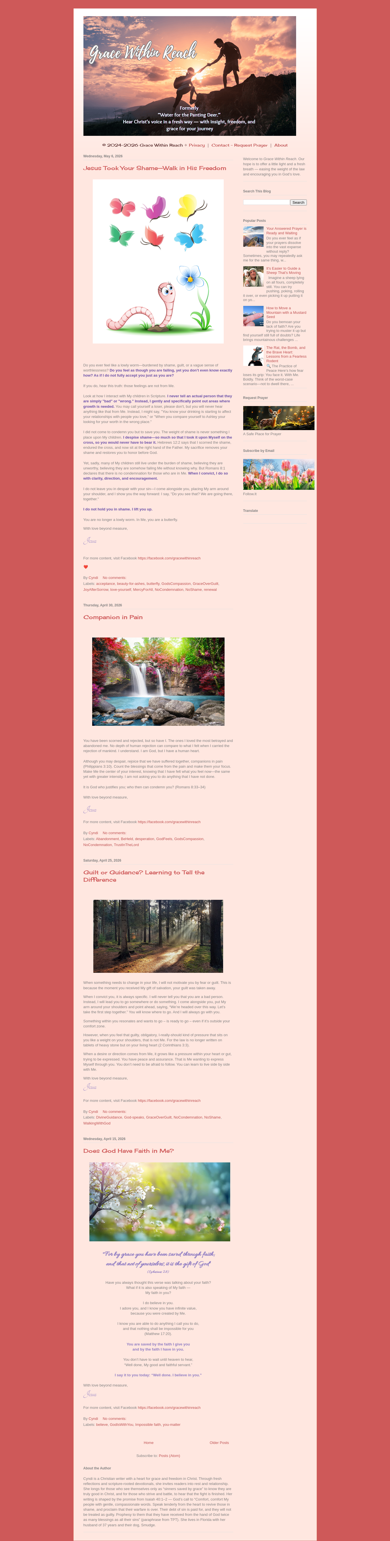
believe (102, 1424)
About (281, 145)
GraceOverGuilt (205, 583)
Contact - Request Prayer (240, 145)
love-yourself (120, 589)
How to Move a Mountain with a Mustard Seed (286, 312)
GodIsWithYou (121, 1424)
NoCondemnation (169, 589)
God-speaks (134, 1117)
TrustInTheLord (126, 845)
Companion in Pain (113, 617)
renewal (210, 589)
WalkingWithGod (97, 1123)
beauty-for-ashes (131, 583)
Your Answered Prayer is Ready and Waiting (286, 230)
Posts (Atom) (169, 1456)
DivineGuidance (109, 1117)
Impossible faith (148, 1424)
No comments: (115, 578)
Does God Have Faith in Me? (128, 1150)
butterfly (153, 583)
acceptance (105, 583)
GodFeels (164, 839)
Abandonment (107, 839)
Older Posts (219, 1443)
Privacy (197, 145)
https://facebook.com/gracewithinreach (169, 558)
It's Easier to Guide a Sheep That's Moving (283, 270)
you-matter (171, 1424)
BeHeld (127, 839)
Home (149, 1443)
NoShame (194, 589)
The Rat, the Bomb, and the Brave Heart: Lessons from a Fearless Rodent (286, 354)
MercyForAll (143, 589)
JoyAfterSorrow (95, 589)
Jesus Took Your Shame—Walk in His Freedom (154, 167)
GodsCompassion (176, 583)
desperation (144, 839)
